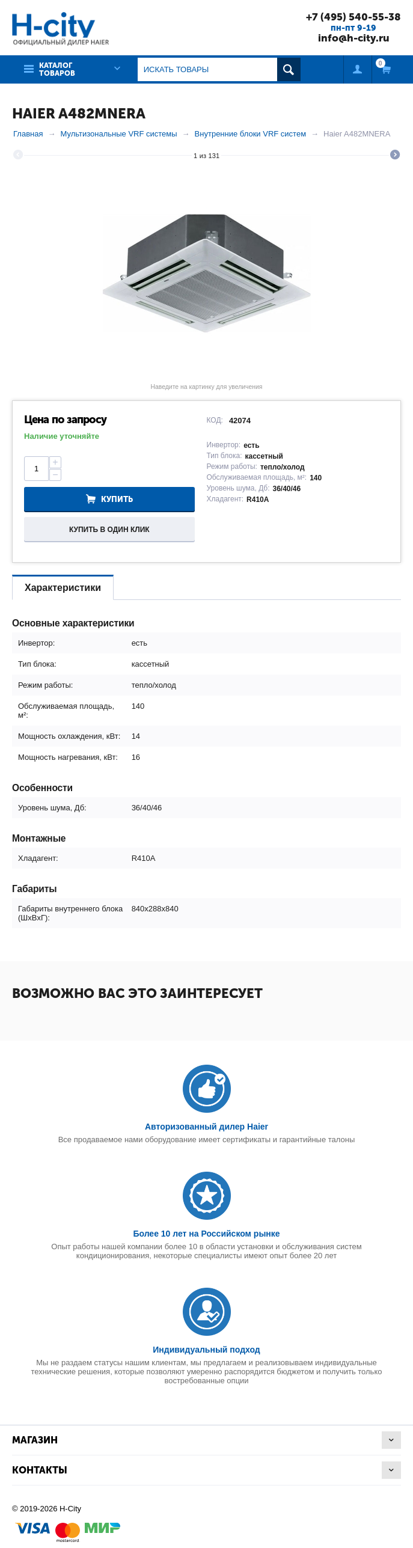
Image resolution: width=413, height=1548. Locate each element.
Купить (117, 499)
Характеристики (63, 588)
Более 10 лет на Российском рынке (206, 1233)
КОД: (215, 420)
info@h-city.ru (354, 38)
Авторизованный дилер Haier (206, 1126)
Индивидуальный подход (206, 1349)
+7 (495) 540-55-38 (353, 17)
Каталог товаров (57, 69)
